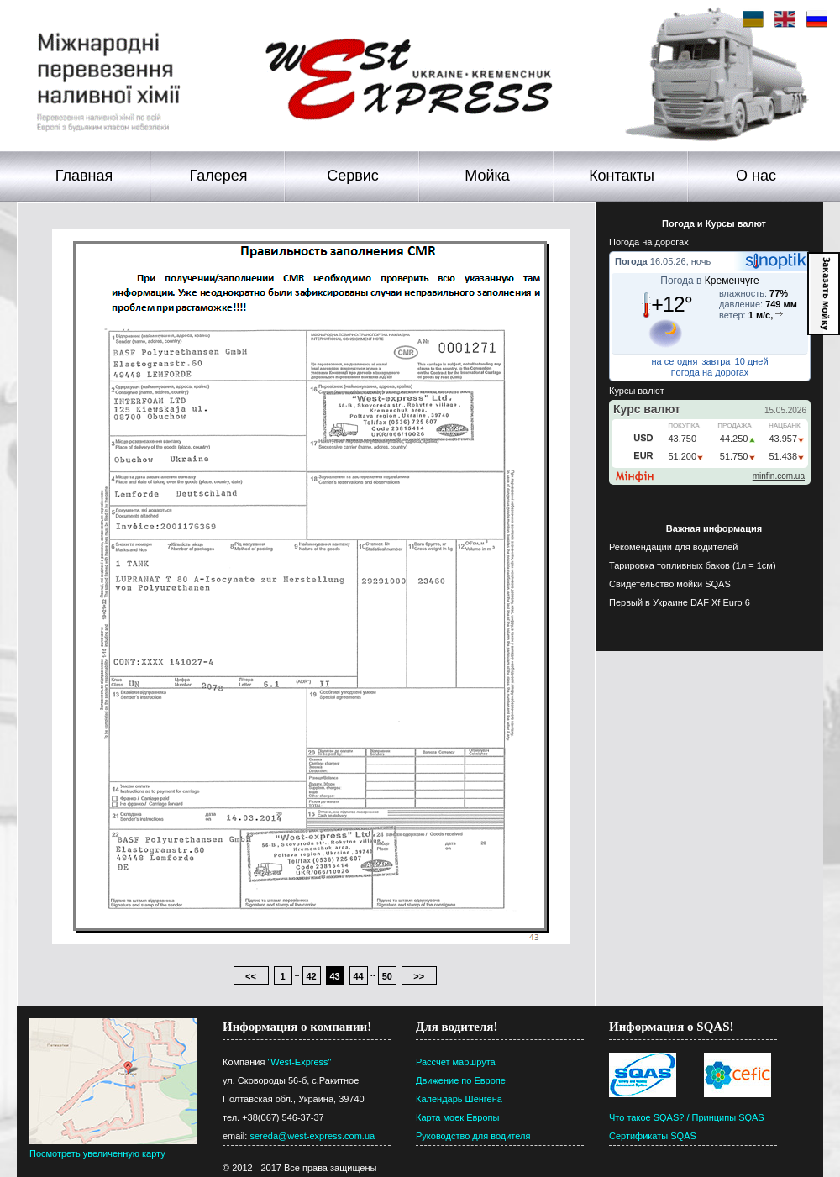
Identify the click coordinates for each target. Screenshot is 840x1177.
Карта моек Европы (457, 1117)
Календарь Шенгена (459, 1099)
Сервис (353, 175)
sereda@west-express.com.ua (312, 1136)
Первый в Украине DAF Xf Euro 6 (679, 602)
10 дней (752, 361)
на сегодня (674, 361)
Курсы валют (636, 391)
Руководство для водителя (473, 1136)
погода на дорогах (710, 372)
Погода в (709, 280)
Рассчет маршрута (456, 1062)
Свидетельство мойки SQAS (670, 584)
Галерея (218, 175)
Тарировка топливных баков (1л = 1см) (692, 565)
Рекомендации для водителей (673, 547)
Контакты (621, 175)
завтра (715, 361)
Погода (631, 261)
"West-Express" (299, 1062)
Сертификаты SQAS (652, 1136)
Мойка (487, 175)
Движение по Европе (461, 1080)
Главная (84, 175)
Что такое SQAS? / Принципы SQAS (686, 1117)
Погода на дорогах (649, 242)
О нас (756, 175)
